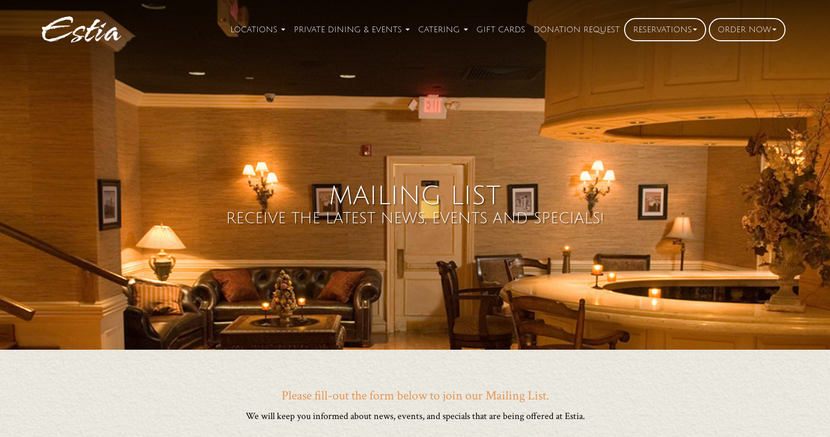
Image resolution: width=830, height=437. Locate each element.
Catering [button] (443, 29)
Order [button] (747, 29)
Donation (577, 29)
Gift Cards (500, 29)
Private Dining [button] (352, 29)
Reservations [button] (665, 29)
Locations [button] (257, 29)
